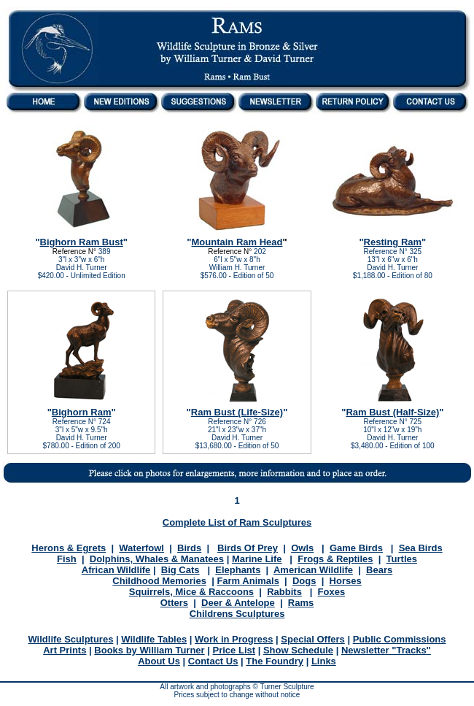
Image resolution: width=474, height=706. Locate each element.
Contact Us (213, 661)
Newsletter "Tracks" (386, 650)
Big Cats (180, 569)
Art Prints (64, 650)
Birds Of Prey (247, 547)
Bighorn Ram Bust (81, 242)
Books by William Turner (149, 650)
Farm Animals (248, 580)
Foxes (332, 591)
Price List (234, 650)
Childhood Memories (159, 580)
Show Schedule (298, 650)
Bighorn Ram (82, 412)
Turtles (401, 558)
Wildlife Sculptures (70, 639)
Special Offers (312, 639)
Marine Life (257, 558)
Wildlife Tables (154, 639)
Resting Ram (392, 242)
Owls (302, 547)
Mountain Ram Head (237, 242)
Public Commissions (399, 639)
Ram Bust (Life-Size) (237, 412)
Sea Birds (421, 547)
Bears (379, 569)
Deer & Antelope (238, 602)
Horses (346, 580)
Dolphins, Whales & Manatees (157, 558)
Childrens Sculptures (237, 613)
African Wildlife (116, 569)
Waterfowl (141, 547)
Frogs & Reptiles (335, 558)
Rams (301, 602)
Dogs (304, 580)
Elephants (237, 569)
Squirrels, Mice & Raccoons (191, 591)
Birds (189, 547)
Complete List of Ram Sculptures (237, 522)
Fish (67, 558)
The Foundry (274, 661)
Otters (174, 602)
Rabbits (284, 591)
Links (323, 661)
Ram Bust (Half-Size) (392, 412)
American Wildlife (313, 569)
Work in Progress (234, 639)
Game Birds (356, 547)
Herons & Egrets (68, 547)
